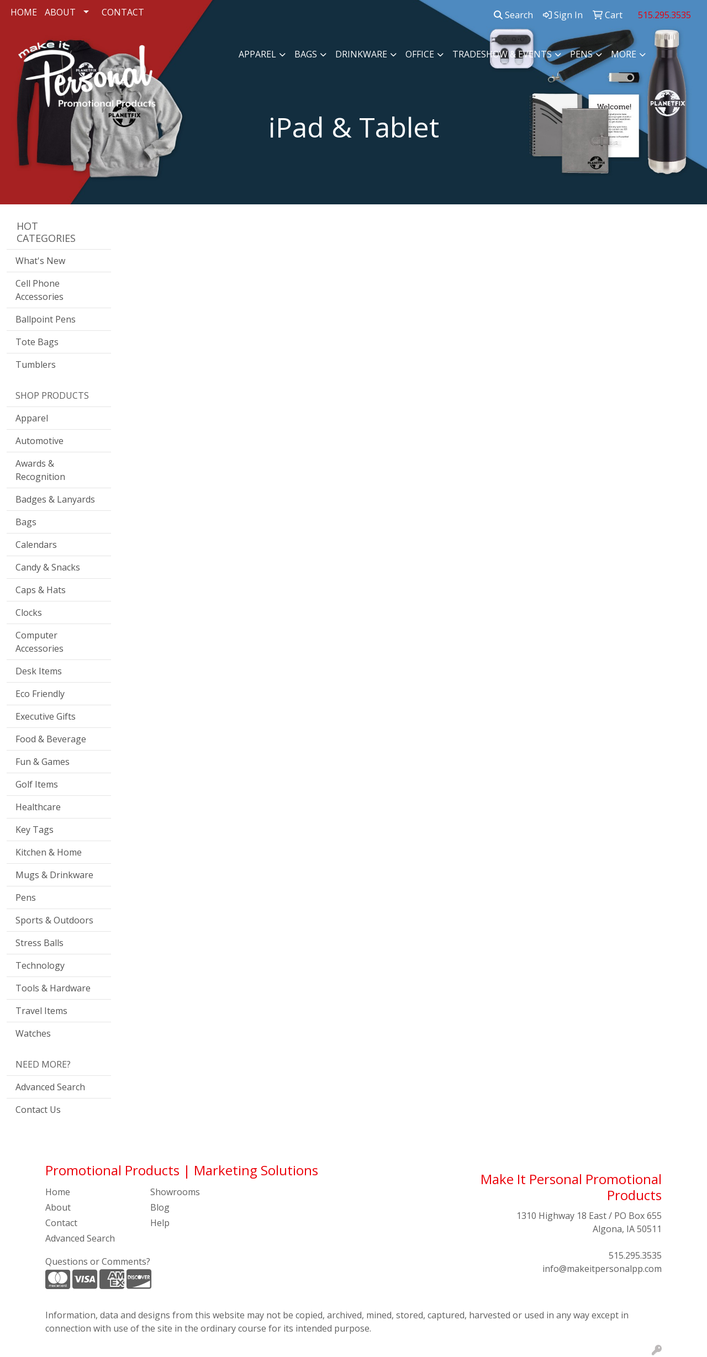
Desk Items (38, 671)
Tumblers (35, 364)
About (58, 1207)
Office (419, 54)
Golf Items (36, 784)
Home (57, 1192)
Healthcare (38, 807)
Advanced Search (50, 1087)
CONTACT (123, 12)
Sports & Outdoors (54, 920)
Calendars (36, 544)
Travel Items (41, 1011)
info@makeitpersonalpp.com (602, 1269)
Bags (305, 54)
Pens (581, 54)
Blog (160, 1207)
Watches (33, 1033)
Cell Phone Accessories (39, 290)
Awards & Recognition (40, 470)
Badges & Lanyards (55, 499)
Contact (61, 1223)
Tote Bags (37, 342)
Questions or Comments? (97, 1261)
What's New (40, 261)
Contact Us (38, 1109)
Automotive (39, 441)
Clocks (28, 612)
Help (160, 1223)
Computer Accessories (39, 641)
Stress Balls (39, 943)
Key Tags (34, 829)
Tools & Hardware (53, 988)
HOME (23, 12)
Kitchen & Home (48, 852)
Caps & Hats (40, 590)
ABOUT (60, 12)
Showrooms (175, 1192)
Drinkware (361, 54)
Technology (40, 965)
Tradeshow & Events (502, 54)
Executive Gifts (45, 716)
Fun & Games (42, 762)
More (623, 54)
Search (513, 15)
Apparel (257, 54)
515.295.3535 (635, 1255)
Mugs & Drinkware (54, 875)
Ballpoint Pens (45, 319)
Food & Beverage (50, 739)
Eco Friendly (40, 694)
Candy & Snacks (47, 567)
